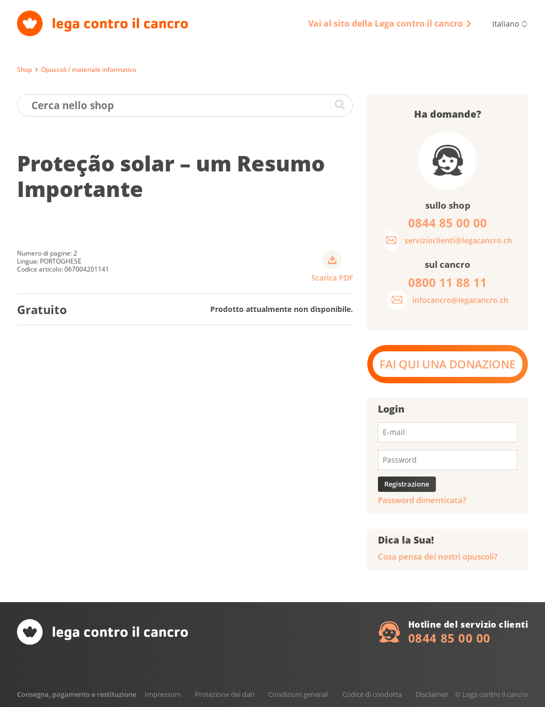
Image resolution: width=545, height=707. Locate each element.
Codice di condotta (372, 694)
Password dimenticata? (422, 500)
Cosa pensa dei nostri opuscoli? (438, 557)
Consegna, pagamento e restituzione (76, 694)
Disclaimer (432, 694)
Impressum (163, 694)
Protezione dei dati (224, 694)
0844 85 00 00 (449, 638)
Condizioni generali (298, 694)
